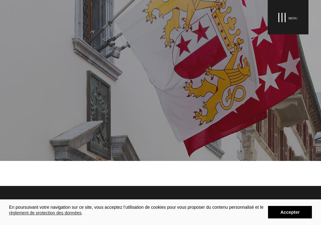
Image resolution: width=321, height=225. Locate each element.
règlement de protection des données (45, 212)
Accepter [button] (290, 212)
